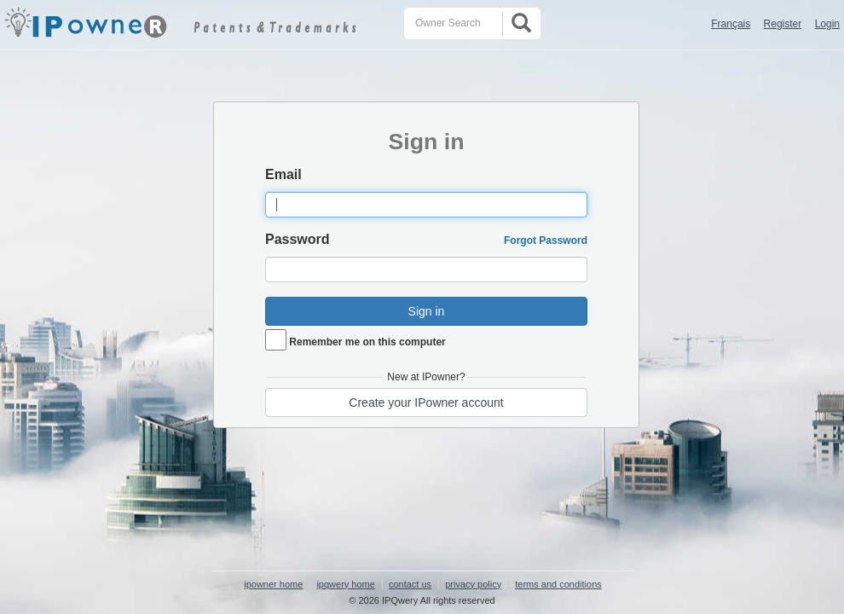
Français (730, 24)
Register (783, 24)
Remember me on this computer (367, 342)
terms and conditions (558, 584)
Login (827, 24)
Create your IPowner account (426, 402)
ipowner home (273, 584)
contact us (410, 584)
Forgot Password (545, 240)
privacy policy (473, 584)
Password (297, 239)
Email (283, 174)
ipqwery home (345, 584)
